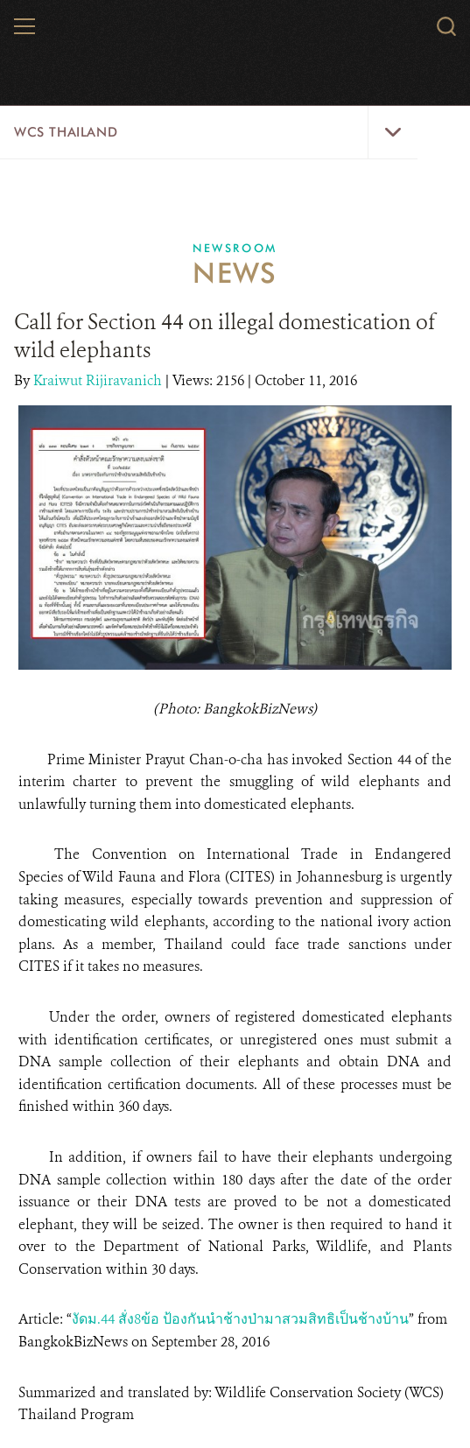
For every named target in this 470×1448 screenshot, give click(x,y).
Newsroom (235, 248)
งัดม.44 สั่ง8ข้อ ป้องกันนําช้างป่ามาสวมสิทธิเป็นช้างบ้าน (240, 1319)
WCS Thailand (65, 132)
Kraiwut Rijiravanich (99, 380)
